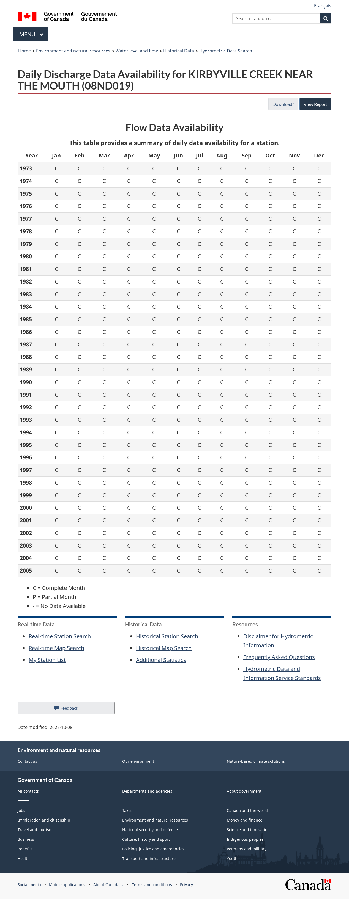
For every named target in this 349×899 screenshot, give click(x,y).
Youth (232, 858)
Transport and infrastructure (149, 858)
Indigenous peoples (245, 839)
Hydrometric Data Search (225, 51)
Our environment (138, 761)
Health (24, 858)
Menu (31, 34)
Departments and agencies (147, 791)
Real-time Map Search (56, 648)
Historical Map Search (164, 648)
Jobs (21, 810)
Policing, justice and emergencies (153, 848)
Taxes (127, 810)
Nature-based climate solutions (256, 761)
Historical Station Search (167, 636)
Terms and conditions (152, 884)
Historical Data (178, 51)
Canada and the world (247, 810)
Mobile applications (67, 884)
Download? (283, 104)
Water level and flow (137, 51)
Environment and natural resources (73, 51)
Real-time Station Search (60, 636)
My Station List (47, 660)
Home (24, 51)
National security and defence (150, 829)
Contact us (27, 761)
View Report (315, 104)
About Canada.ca (109, 884)
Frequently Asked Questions (279, 657)
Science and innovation (248, 829)
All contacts (28, 791)
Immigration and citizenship (44, 820)
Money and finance (244, 820)
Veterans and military (246, 848)
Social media (29, 884)
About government (244, 791)
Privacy (186, 884)
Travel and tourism (35, 829)
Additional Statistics (161, 660)
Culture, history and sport (146, 839)
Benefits (25, 848)
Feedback (72, 709)
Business (26, 839)
